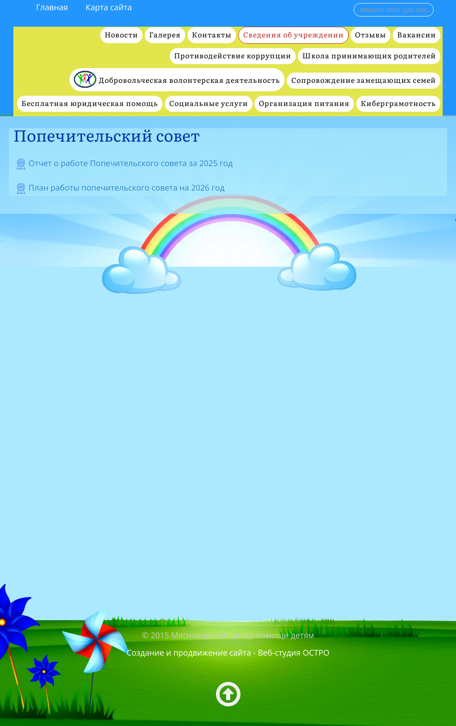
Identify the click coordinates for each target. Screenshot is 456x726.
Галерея (165, 35)
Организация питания (304, 103)
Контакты (212, 35)
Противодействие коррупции (232, 56)
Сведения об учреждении (293, 35)
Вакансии (416, 35)
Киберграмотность (398, 103)
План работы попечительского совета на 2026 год (126, 187)
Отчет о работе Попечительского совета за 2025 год (130, 163)
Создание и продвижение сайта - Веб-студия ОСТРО (228, 652)
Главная (52, 7)
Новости (121, 35)
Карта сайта (109, 7)
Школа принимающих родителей (369, 56)
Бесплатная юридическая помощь (89, 103)
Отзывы (370, 35)
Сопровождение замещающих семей (363, 80)
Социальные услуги (208, 103)
